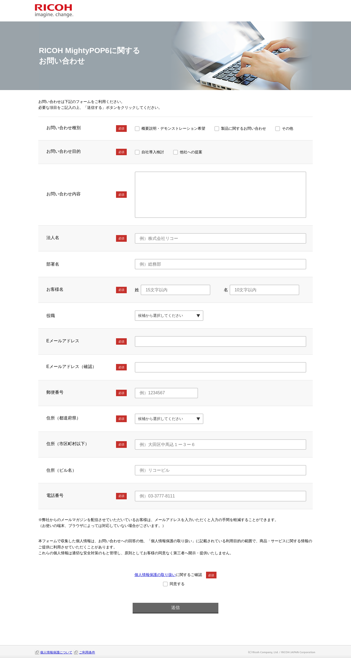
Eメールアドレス (86, 341)
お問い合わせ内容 (86, 194)
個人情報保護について (56, 652)
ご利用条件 (87, 652)
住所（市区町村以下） (86, 444)
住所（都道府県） (86, 418)
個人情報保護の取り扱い (155, 575)
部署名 (52, 264)
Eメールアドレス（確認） (86, 367)
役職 (50, 315)
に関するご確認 (175, 575)
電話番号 (86, 496)
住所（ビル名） (61, 470)
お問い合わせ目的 (86, 152)
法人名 (86, 238)
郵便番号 (86, 393)
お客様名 (86, 290)
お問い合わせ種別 (86, 128)
